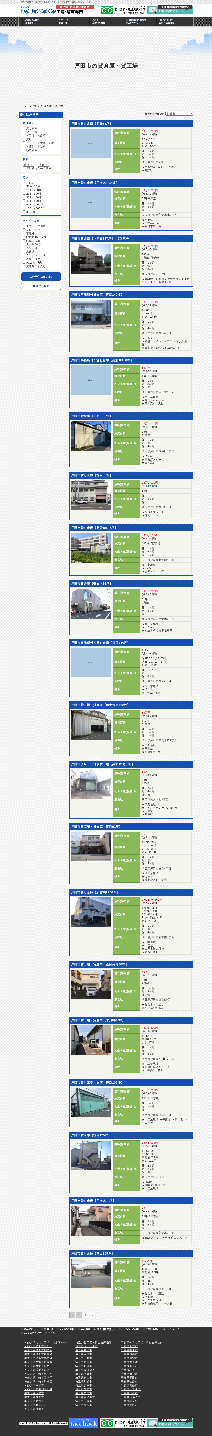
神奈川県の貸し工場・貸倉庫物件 (45, 1342)
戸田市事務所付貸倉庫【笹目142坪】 (97, 294)
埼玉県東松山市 (85, 1397)
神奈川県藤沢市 (34, 1393)
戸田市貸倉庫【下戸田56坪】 (92, 416)
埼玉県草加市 (83, 1350)
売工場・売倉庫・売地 (40, 142)
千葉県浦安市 (129, 1358)
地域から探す (41, 286)
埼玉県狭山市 (83, 1377)
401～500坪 (34, 200)
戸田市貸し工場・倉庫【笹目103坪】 (97, 1082)
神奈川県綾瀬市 (34, 1408)
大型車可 (31, 248)
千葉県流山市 (129, 1385)
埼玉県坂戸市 (83, 1385)
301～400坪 (34, 197)
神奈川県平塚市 (34, 1385)
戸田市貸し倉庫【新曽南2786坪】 (95, 892)
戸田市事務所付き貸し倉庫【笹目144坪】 (100, 642)
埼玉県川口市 (83, 1365)
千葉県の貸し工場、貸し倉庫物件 (142, 1342)
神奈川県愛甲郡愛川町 (38, 1389)
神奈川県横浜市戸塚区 (38, 1361)
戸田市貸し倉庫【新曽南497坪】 (94, 527)
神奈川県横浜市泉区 (37, 1369)
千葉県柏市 (128, 1369)
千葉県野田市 (129, 1377)
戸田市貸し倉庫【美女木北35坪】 (95, 182)
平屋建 (30, 233)
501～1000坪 (34, 204)
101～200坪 (34, 190)
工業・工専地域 (36, 226)
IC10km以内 (34, 262)
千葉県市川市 (129, 1350)
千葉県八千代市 (131, 1389)
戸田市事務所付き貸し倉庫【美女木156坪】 (102, 360)
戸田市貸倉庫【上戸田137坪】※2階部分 (100, 238)
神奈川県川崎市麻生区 (38, 1373)
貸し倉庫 (31, 128)
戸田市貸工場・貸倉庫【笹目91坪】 (96, 826)
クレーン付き (34, 229)
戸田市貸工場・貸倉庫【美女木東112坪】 (100, 705)
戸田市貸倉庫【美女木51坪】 (92, 583)
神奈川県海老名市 (35, 1404)
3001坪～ (32, 211)
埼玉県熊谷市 (83, 1404)
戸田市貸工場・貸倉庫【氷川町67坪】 (98, 1020)
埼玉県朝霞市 (83, 1389)
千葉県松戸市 (129, 1373)
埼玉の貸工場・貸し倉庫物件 (93, 1342)
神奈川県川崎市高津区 (38, 1377)
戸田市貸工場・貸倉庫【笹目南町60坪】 (100, 964)
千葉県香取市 (129, 1404)
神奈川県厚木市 (34, 1397)
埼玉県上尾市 (83, 1401)
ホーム (24, 106)
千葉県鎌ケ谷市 (131, 1401)
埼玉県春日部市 (85, 1369)
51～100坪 (33, 186)
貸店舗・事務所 (36, 146)
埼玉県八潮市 (83, 1354)
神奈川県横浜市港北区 (38, 1346)
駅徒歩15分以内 (36, 237)
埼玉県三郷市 (83, 1358)
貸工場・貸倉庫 (36, 135)
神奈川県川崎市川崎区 (38, 1381)
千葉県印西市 (129, 1393)
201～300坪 (34, 193)
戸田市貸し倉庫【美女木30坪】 (93, 1200)
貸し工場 (31, 132)
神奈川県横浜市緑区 (37, 1365)
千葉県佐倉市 (129, 1381)
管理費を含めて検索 (38, 168)
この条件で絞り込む (41, 276)
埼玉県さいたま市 (86, 1346)
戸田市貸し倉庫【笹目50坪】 (92, 475)
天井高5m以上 (35, 244)
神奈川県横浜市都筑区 (38, 1350)
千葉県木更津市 (131, 1361)
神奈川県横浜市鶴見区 (38, 1358)
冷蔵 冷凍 (33, 259)
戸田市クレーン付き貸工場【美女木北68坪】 (103, 764)
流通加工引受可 (36, 266)
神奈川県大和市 (34, 1401)
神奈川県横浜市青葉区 (38, 1354)
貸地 (29, 139)
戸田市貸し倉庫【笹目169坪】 (93, 1253)
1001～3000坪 (35, 208)
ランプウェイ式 (36, 255)
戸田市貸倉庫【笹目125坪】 (91, 1135)
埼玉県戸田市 (83, 1361)
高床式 (30, 251)
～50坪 (30, 182)
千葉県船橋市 (129, 1354)
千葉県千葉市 (129, 1346)
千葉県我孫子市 (131, 1397)
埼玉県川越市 (83, 1381)
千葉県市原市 (129, 1365)
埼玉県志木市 (83, 1393)
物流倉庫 (31, 150)
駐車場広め (33, 240)
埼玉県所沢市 (83, 1373)
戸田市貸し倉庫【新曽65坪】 (92, 123)
